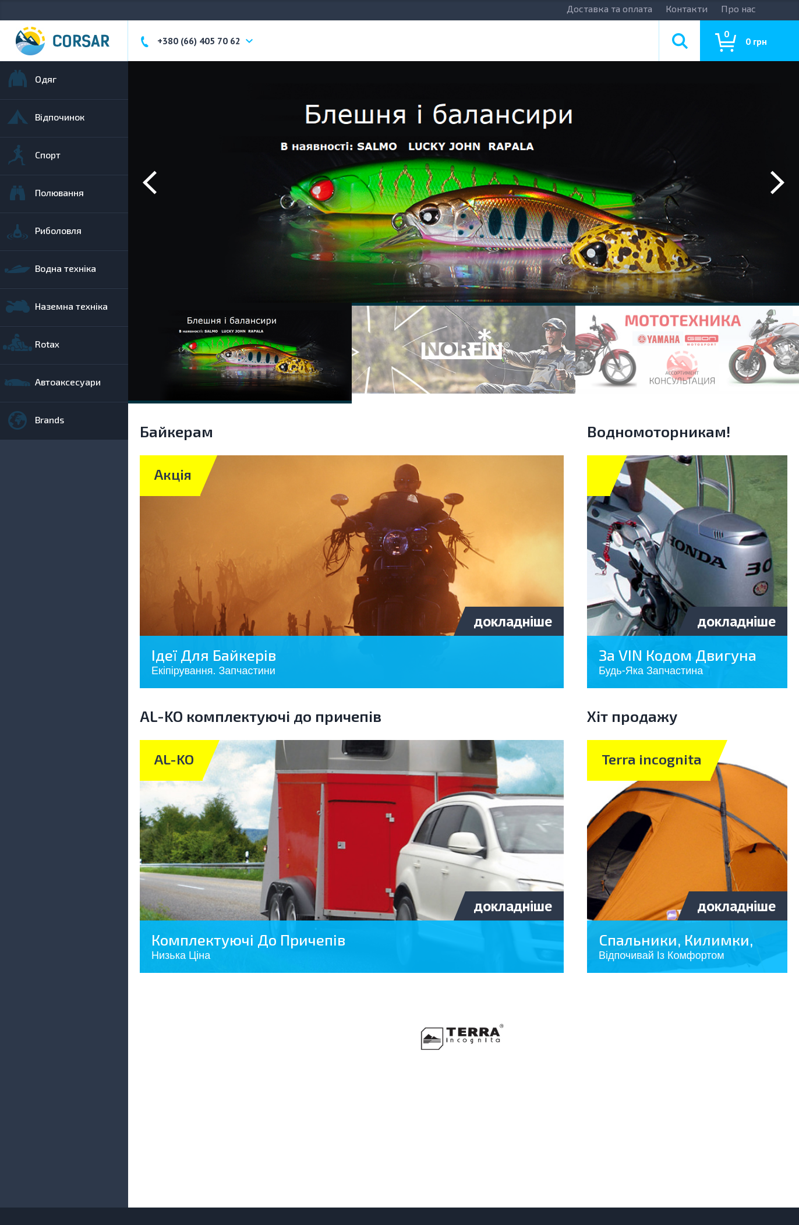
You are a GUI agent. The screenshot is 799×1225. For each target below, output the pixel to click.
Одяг (45, 78)
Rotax (47, 343)
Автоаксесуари (68, 381)
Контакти (687, 8)
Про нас (738, 8)
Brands (49, 419)
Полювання (59, 192)
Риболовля (58, 230)
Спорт (48, 154)
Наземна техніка (71, 305)
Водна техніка (65, 268)
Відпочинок (59, 116)
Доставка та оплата (609, 8)
